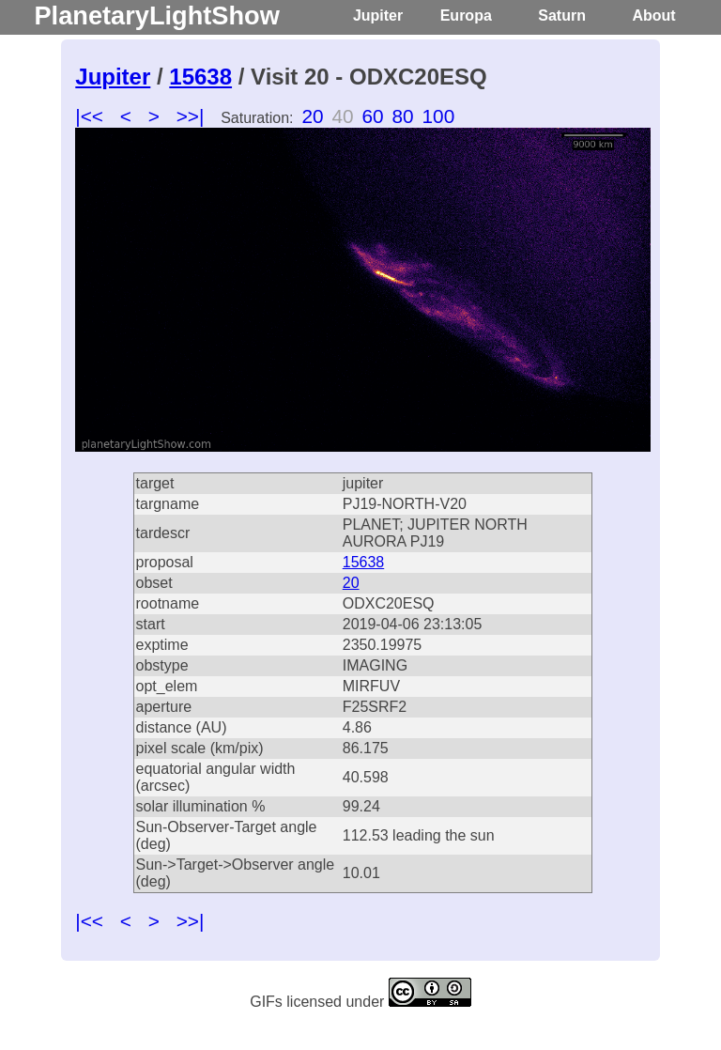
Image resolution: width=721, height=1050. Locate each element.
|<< (89, 116)
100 (438, 116)
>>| (190, 116)
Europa (466, 15)
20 (312, 116)
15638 (200, 76)
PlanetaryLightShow (156, 15)
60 (372, 116)
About (653, 15)
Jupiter (378, 15)
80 (403, 116)
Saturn (562, 15)
